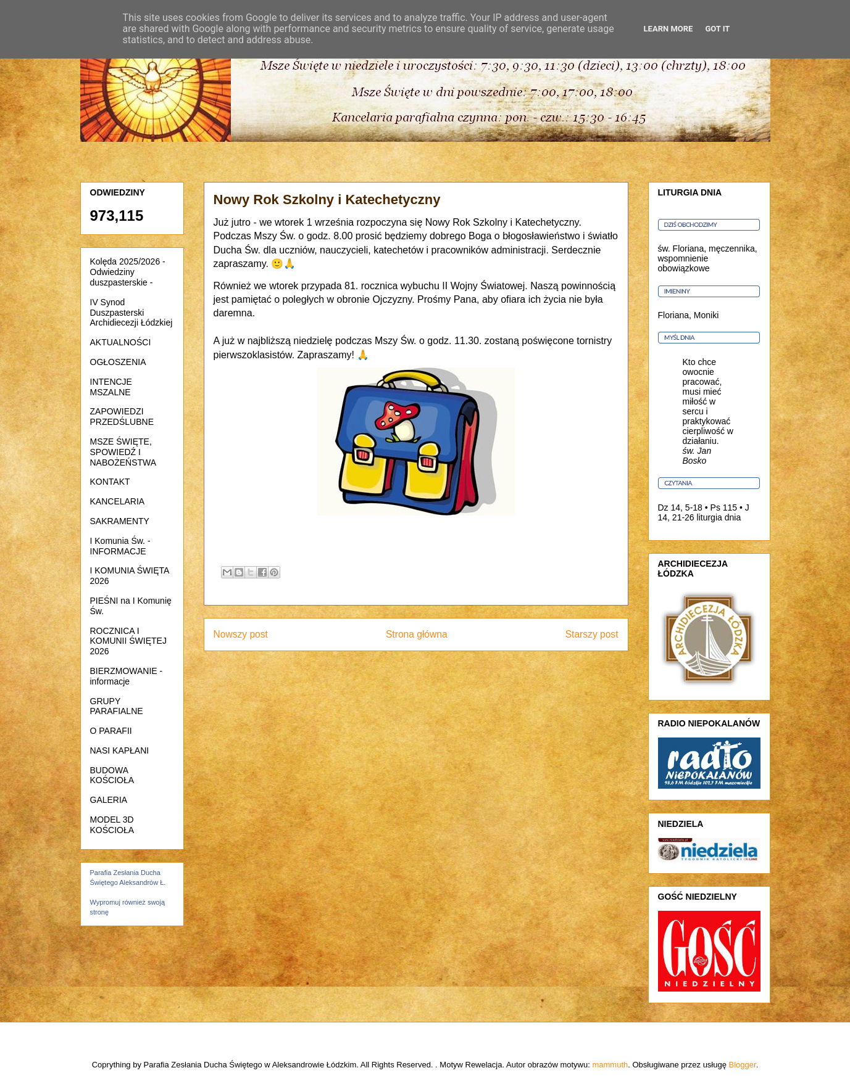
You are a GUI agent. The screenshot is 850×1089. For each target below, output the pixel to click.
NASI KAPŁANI (119, 750)
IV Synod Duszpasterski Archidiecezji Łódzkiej (131, 312)
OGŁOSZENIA (118, 362)
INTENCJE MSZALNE (111, 387)
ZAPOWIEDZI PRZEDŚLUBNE (122, 416)
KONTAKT (110, 482)
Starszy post (592, 634)
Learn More (668, 28)
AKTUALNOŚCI (120, 342)
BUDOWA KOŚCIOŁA (112, 775)
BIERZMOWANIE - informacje (126, 676)
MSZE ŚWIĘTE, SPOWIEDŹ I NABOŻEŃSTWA (123, 452)
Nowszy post (241, 634)
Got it (717, 28)
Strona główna (417, 634)
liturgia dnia (719, 517)
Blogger (742, 1064)
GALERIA (109, 800)
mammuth (610, 1064)
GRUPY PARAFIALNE (116, 706)
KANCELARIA (117, 501)
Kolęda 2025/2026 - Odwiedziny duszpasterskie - (127, 272)
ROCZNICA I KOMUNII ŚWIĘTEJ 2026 (128, 641)
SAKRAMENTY (119, 521)
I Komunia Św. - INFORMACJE (120, 546)
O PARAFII (111, 731)
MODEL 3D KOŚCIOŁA (112, 825)
